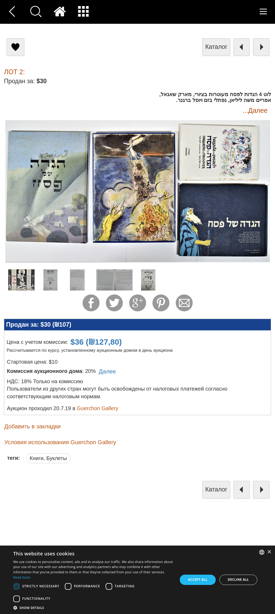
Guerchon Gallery (97, 408)
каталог (216, 46)
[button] (93, 607)
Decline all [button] (238, 579)
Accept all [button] (198, 579)
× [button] (269, 552)
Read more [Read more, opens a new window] (21, 577)
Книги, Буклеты (48, 458)
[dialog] (137, 580)
